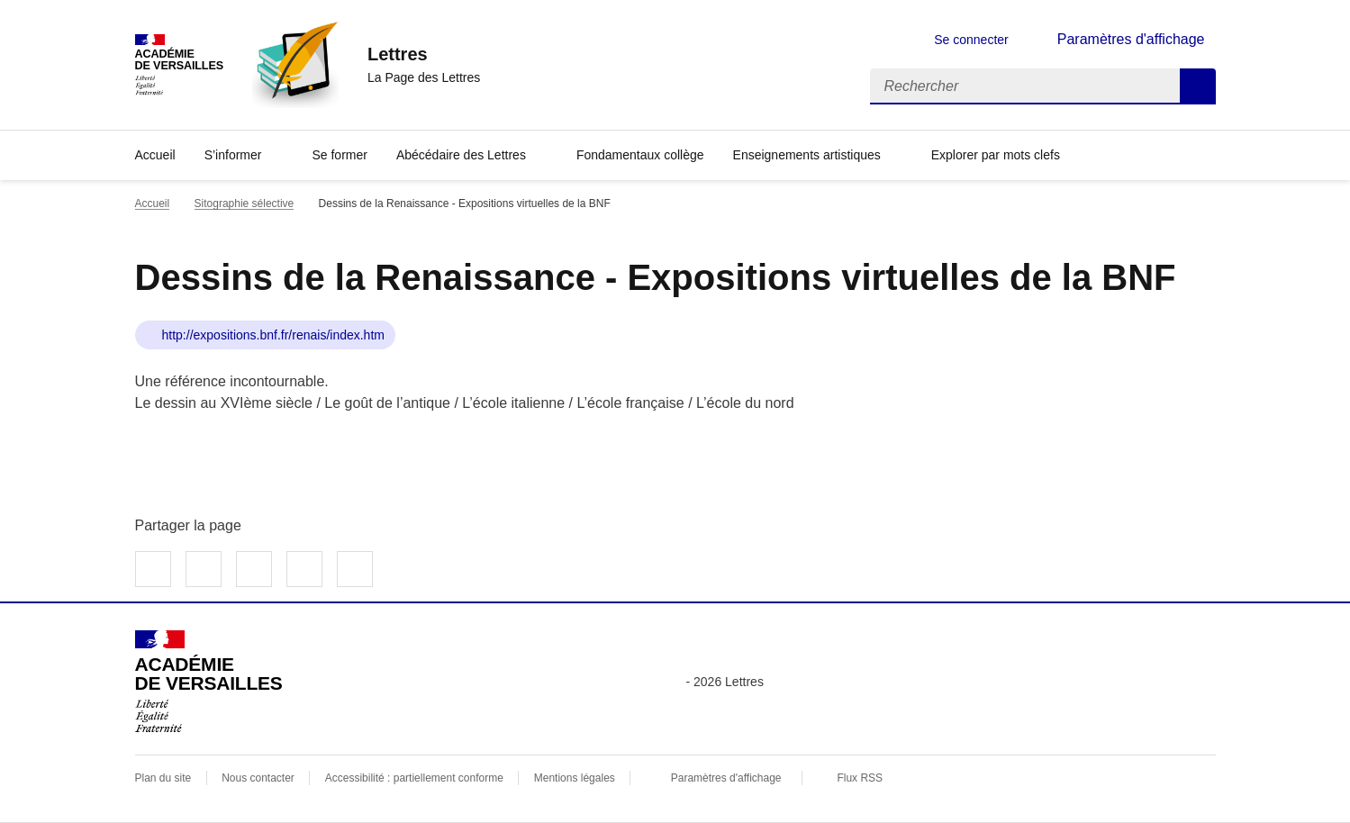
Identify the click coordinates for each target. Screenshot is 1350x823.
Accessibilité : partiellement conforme (414, 778)
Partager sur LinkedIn (254, 569)
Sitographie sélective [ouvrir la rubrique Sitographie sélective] (244, 203)
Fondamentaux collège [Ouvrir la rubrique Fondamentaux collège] (640, 155)
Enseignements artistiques (807, 155)
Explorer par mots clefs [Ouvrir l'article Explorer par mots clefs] (995, 155)
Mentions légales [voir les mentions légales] (574, 778)
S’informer (233, 155)
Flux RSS (860, 778)
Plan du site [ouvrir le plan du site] (163, 778)
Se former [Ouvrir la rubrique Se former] (339, 155)
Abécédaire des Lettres (461, 155)
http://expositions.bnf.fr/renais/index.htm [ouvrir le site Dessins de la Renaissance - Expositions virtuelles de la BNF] (273, 335)
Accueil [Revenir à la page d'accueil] (155, 155)
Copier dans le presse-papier (355, 569)
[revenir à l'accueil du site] (423, 54)
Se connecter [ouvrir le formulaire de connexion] (971, 39)
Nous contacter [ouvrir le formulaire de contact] (258, 778)
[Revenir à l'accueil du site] (209, 681)
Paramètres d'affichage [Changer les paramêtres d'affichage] (1131, 39)
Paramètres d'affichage (726, 778)
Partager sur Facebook (153, 569)
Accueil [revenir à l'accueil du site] (152, 203)
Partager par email (304, 569)
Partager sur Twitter (204, 569)
